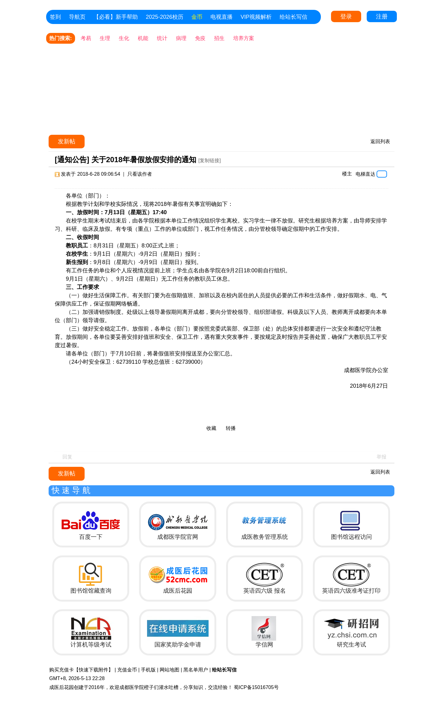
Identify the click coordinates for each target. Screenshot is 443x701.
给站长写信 (293, 17)
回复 (67, 456)
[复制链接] (209, 160)
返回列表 (380, 141)
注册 (382, 16)
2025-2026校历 (164, 17)
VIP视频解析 (256, 17)
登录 (346, 16)
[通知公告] (72, 159)
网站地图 (169, 669)
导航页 (77, 17)
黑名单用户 (195, 669)
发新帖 (66, 141)
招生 (219, 38)
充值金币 (127, 669)
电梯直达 (365, 173)
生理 (105, 38)
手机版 (148, 669)
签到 (55, 17)
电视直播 (221, 17)
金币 (196, 17)
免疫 (200, 38)
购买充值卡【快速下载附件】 (81, 669)
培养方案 (243, 38)
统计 (162, 38)
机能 (143, 38)
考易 (86, 38)
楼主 (347, 173)
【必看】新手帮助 (116, 17)
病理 (181, 38)
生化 (124, 38)
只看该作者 (139, 174)
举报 (381, 456)
